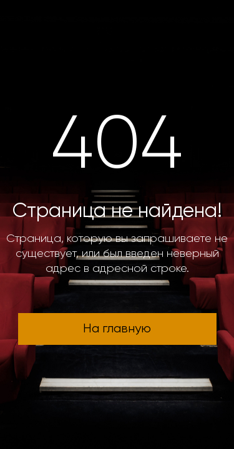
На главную (117, 329)
